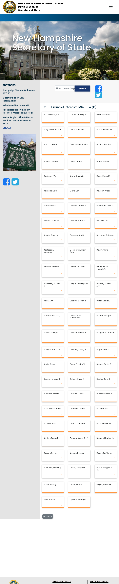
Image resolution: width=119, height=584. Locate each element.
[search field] (73, 88)
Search (82, 88)
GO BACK (47, 516)
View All (7, 127)
